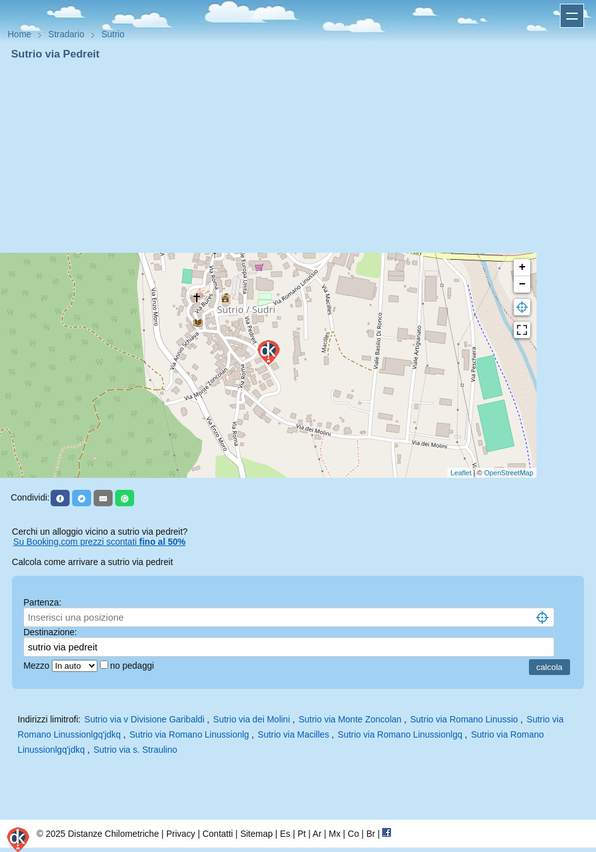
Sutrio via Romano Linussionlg (189, 734)
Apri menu (572, 16)
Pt (301, 834)
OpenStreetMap (508, 473)
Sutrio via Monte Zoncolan (350, 719)
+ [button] (522, 267)
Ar (317, 834)
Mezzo (37, 665)
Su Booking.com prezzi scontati (99, 542)
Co (353, 834)
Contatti (217, 834)
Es (285, 834)
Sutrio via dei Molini (251, 719)
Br (370, 834)
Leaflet (460, 473)
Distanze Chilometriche (113, 834)
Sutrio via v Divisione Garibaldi (144, 719)
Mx (334, 834)
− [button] (522, 284)
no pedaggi (133, 665)
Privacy (181, 834)
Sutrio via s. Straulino (135, 750)
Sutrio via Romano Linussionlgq (400, 734)
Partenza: (42, 602)
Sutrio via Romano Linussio (464, 719)
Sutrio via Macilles (293, 734)
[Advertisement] (298, 156)
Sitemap (256, 834)
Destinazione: (50, 632)
